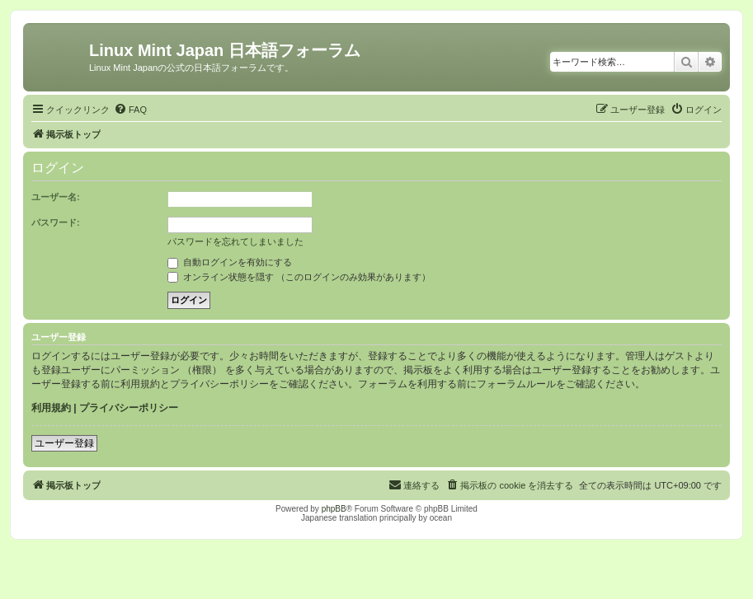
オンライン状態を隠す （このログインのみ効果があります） (299, 277)
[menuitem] (130, 109)
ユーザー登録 (64, 443)
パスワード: (55, 222)
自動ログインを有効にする (229, 262)
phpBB (334, 508)
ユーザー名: (55, 197)
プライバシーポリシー (128, 408)
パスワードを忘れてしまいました (235, 241)
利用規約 (51, 408)
